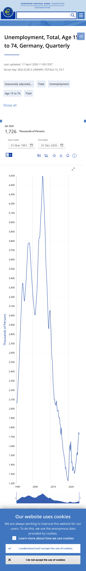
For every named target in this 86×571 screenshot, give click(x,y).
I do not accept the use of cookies (45, 559)
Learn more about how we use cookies (46, 538)
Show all (10, 105)
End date (43, 139)
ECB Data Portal (42, 7)
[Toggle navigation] (81, 15)
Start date (13, 139)
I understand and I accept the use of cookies (45, 548)
